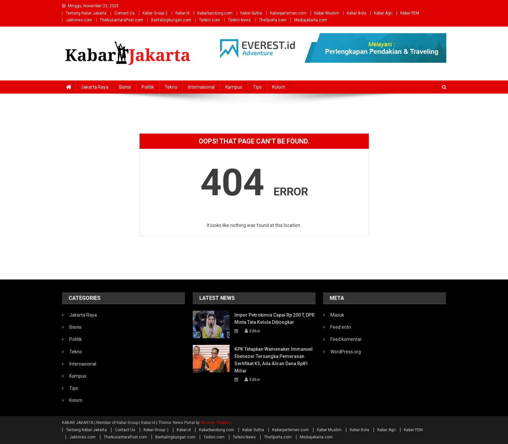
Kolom (278, 87)
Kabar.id (182, 13)
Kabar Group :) (155, 13)
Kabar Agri (383, 13)
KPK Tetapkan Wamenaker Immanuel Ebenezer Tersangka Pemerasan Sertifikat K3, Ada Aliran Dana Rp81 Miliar (273, 359)
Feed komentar (346, 339)
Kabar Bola (356, 13)
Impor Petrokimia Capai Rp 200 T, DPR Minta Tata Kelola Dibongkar (274, 318)
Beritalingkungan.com (171, 20)
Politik (148, 87)
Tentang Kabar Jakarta (86, 13)
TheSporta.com (272, 20)
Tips (257, 87)
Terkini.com (209, 20)
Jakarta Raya (94, 87)
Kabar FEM (409, 13)
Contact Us (124, 13)
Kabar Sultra (251, 13)
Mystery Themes (216, 422)
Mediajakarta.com (310, 20)
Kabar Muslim (326, 13)
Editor (255, 331)
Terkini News (239, 20)
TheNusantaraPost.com (121, 20)
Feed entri (340, 327)
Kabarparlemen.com (288, 13)
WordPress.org (345, 351)
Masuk (337, 315)
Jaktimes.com (79, 20)
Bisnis (125, 87)
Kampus (233, 87)
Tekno (171, 87)
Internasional (201, 87)
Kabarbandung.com (214, 13)
